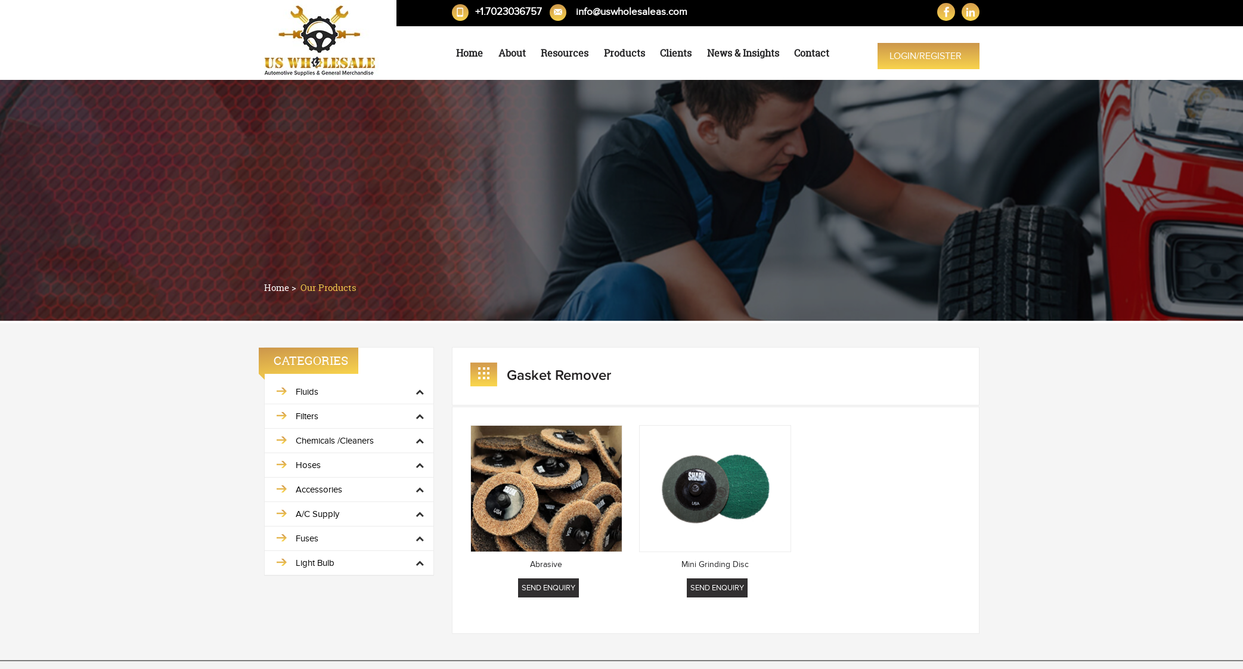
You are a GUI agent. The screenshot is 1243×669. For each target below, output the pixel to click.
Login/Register (925, 56)
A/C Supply (317, 514)
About (512, 53)
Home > (281, 287)
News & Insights (743, 53)
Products (624, 53)
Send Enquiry (548, 588)
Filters (307, 416)
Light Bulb (315, 563)
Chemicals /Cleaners (335, 440)
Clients (676, 53)
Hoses (308, 465)
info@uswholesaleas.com (631, 12)
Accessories (319, 489)
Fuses (307, 538)
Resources (564, 53)
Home (469, 53)
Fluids (307, 391)
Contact (811, 53)
